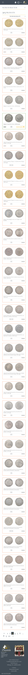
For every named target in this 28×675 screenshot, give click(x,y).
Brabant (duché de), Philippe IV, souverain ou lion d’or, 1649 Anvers (14, 182)
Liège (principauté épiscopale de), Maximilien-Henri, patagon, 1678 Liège (13, 143)
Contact (14, 667)
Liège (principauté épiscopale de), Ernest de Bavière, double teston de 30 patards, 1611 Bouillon (13, 547)
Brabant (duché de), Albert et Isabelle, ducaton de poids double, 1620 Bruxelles (14, 258)
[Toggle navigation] (3, 2)
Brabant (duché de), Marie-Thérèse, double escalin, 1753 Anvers (14, 87)
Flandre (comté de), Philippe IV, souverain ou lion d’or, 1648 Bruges (13, 201)
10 (9, 636)
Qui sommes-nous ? (14, 659)
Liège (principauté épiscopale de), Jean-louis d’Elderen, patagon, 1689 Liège (14, 393)
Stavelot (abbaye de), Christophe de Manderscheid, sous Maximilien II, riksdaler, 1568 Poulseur (14, 335)
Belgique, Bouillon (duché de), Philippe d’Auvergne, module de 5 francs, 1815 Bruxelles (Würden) (13, 68)
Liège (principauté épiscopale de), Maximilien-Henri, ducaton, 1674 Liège (13, 431)
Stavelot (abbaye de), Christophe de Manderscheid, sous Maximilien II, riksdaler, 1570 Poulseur (14, 316)
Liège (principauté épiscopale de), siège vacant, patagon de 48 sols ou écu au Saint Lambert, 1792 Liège (14, 355)
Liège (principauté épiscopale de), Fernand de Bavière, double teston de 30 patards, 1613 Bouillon (13, 489)
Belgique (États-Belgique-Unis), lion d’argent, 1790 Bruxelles (13, 220)
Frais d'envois (14, 663)
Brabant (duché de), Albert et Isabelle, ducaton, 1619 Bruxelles (13, 239)
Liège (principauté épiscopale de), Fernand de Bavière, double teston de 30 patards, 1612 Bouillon (13, 509)
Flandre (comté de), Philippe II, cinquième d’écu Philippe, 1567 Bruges (14, 162)
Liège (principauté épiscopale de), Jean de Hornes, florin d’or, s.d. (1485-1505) (14, 49)
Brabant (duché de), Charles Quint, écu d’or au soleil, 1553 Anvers (13, 30)
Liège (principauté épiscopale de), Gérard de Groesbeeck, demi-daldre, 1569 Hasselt (14, 566)
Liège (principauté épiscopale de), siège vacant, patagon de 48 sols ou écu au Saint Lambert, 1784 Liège (14, 374)
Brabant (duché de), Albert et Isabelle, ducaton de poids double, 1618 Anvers (14, 278)
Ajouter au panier (20, 126)
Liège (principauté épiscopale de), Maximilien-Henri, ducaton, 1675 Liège (13, 412)
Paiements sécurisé (14, 669)
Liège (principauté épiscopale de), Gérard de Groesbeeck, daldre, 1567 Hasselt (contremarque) (14, 624)
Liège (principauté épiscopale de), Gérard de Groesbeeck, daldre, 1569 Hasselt (14, 605)
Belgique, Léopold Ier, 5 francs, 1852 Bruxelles (12, 106)
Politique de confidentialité (14, 665)
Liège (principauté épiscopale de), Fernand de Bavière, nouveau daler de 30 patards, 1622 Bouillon (13, 470)
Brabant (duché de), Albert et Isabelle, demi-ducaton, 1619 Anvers (13, 297)
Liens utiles (14, 671)
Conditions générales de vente (14, 661)
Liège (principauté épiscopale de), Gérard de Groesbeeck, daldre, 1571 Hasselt (14, 586)
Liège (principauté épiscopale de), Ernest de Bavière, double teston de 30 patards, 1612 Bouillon (13, 528)
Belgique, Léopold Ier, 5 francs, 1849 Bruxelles (12, 124)
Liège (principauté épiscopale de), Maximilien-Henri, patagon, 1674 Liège (13, 451)
